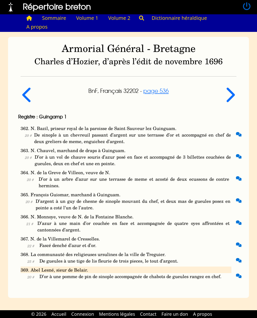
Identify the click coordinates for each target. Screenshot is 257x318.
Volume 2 (119, 18)
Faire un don (174, 314)
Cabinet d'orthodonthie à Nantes (218, 310)
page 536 (156, 91)
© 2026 (38, 314)
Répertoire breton (57, 6)
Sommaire (54, 18)
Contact (148, 314)
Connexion (82, 314)
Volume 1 (87, 18)
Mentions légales (117, 314)
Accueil (58, 314)
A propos (36, 26)
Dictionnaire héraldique (179, 18)
